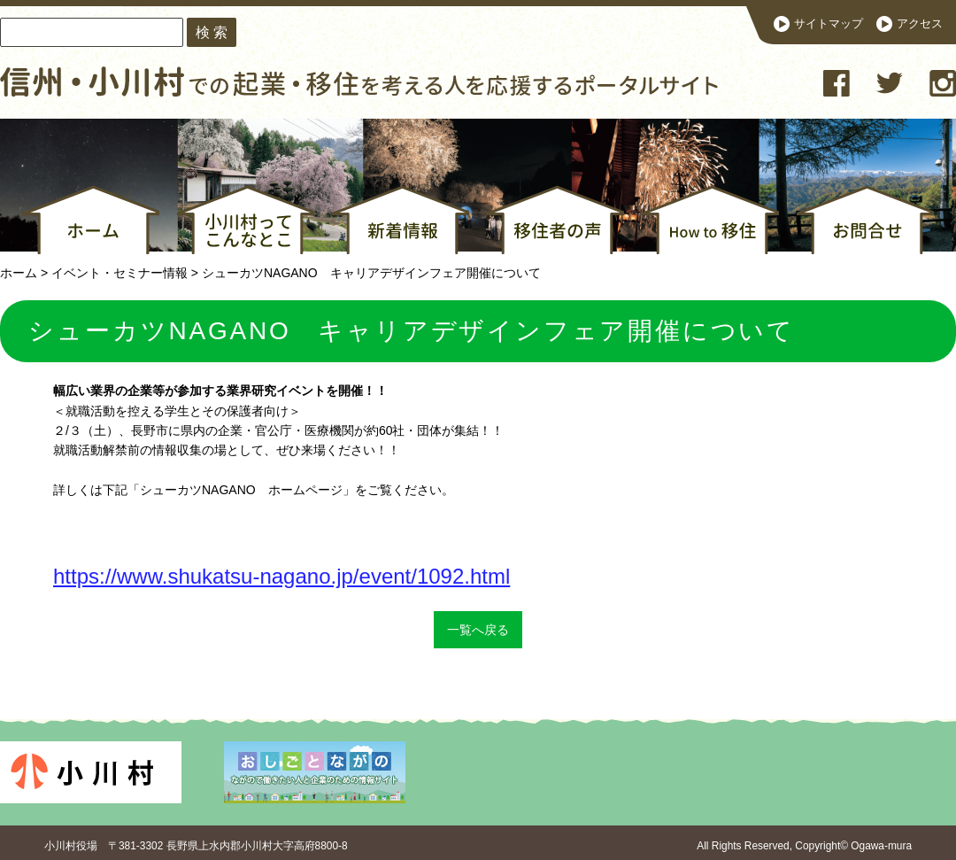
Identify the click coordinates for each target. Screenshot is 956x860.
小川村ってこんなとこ (245, 219)
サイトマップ (828, 24)
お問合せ (865, 219)
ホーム (90, 219)
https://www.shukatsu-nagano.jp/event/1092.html (281, 576)
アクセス (920, 24)
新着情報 (400, 219)
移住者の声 (555, 219)
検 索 (211, 32)
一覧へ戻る (478, 630)
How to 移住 (710, 219)
